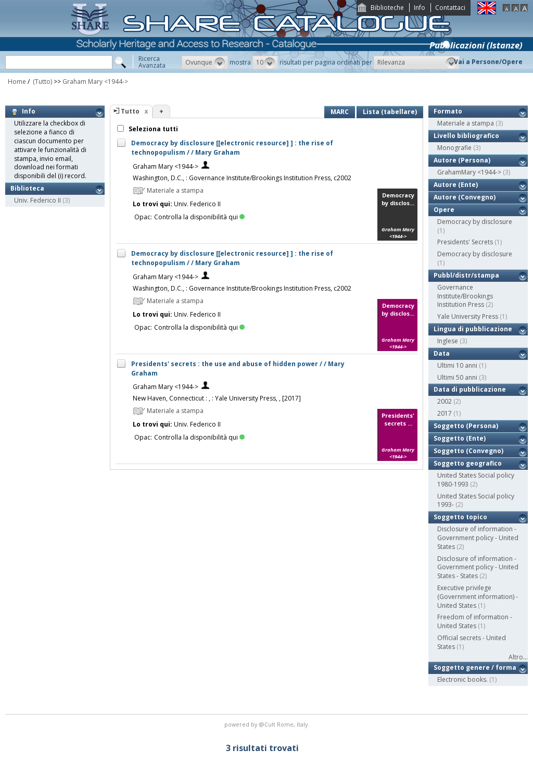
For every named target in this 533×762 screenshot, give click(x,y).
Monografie (454, 147)
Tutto (130, 111)
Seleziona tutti (152, 128)
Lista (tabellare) (390, 111)
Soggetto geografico (468, 463)
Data (442, 353)
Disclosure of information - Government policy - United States (477, 537)
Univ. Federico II (37, 200)
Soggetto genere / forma (475, 667)
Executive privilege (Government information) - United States (477, 596)
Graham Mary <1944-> (95, 81)
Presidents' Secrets (465, 242)
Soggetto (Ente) (460, 438)
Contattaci (450, 7)
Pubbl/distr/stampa (466, 275)
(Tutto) (41, 81)
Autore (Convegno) (465, 197)
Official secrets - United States (471, 642)
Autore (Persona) (462, 160)
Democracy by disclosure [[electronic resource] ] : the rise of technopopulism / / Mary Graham (232, 148)
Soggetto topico (460, 517)
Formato (448, 111)
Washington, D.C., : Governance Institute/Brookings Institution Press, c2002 (242, 177)
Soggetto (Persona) (466, 425)
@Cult (268, 724)
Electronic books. (462, 679)
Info (419, 7)
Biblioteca (27, 188)
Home (17, 81)
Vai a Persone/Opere (488, 61)
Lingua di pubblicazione (473, 328)
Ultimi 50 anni (457, 377)
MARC (340, 111)
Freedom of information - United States (474, 621)
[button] (205, 62)
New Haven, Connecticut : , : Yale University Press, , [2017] (217, 398)
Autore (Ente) (456, 184)
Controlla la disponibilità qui (199, 217)
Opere (444, 209)
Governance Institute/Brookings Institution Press (465, 296)
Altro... (518, 657)
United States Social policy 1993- (475, 500)
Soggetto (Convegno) (468, 450)
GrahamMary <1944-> (469, 172)
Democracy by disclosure (474, 221)
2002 (444, 401)
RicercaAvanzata (152, 62)
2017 (444, 413)
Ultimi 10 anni (457, 365)
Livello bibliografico (466, 135)
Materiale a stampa (465, 123)
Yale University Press (467, 316)
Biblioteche (387, 7)
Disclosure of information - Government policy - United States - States (477, 567)
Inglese (447, 340)
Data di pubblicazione (470, 389)
